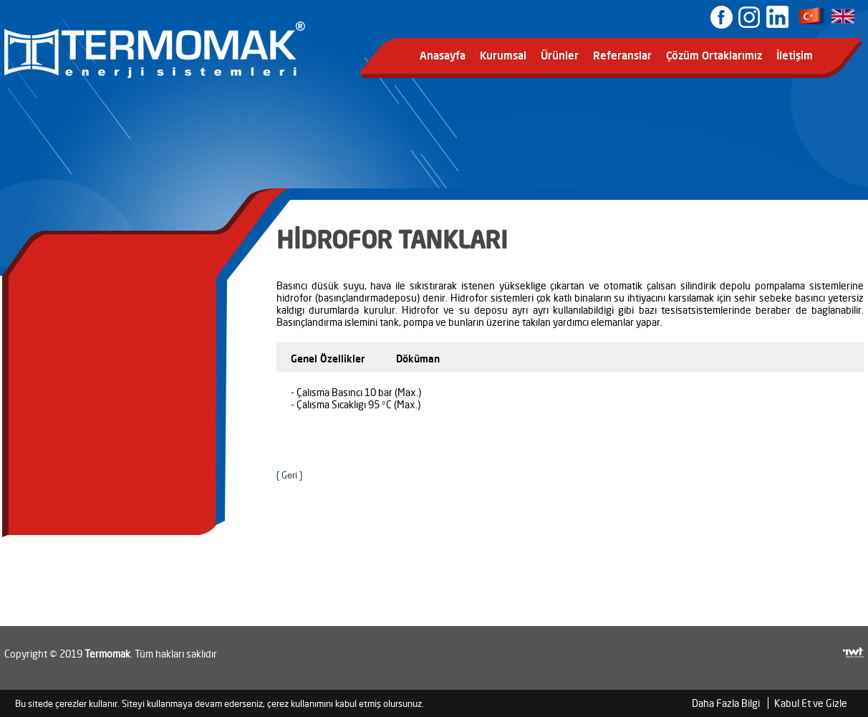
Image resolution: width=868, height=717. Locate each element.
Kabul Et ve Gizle (810, 703)
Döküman (418, 358)
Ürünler (560, 55)
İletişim (794, 55)
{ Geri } (289, 475)
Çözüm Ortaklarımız (714, 55)
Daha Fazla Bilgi (726, 703)
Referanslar (622, 55)
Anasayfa (443, 55)
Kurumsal (503, 55)
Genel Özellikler (328, 358)
